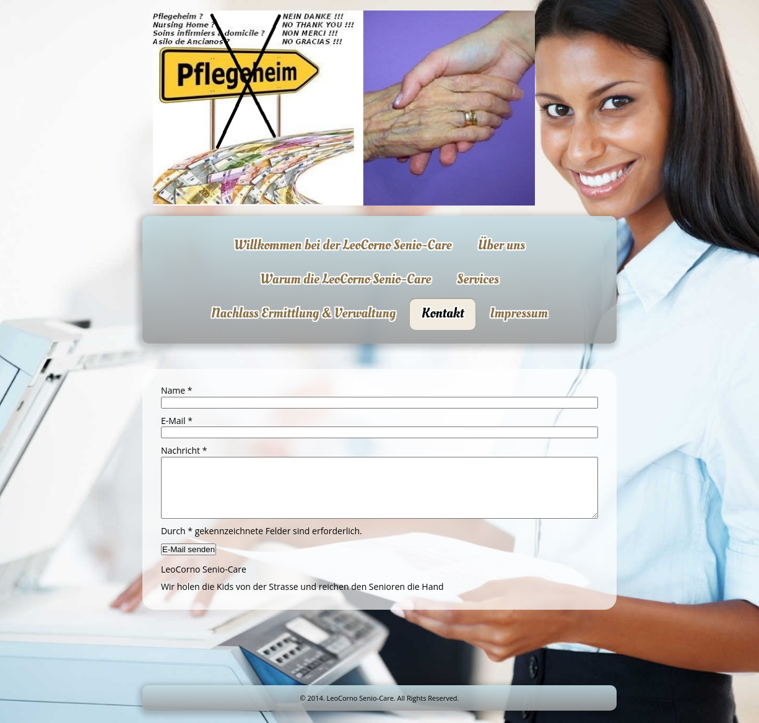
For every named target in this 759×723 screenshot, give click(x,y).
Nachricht (184, 450)
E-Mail (177, 420)
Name (177, 390)
